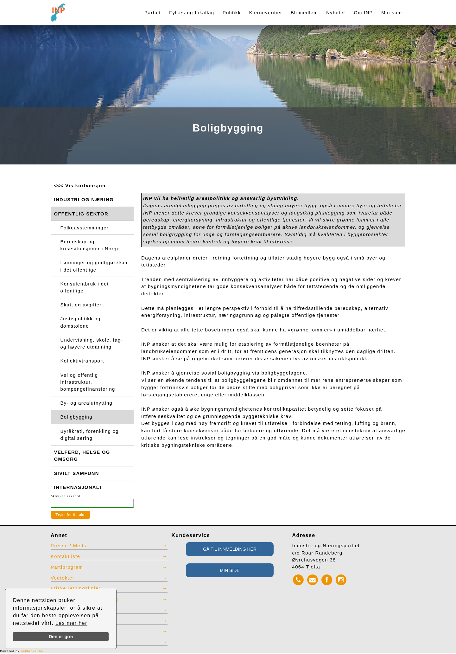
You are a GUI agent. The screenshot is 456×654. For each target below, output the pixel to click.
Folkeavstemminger (84, 227)
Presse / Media (69, 546)
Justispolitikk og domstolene (80, 323)
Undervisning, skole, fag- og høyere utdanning (91, 344)
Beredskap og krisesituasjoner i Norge (90, 245)
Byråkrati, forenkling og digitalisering (89, 435)
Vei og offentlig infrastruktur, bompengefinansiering (88, 382)
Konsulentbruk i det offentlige (84, 287)
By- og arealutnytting (86, 403)
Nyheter (335, 12)
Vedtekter (62, 578)
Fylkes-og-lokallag (191, 12)
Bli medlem (304, 12)
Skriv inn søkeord (65, 496)
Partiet (152, 12)
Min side (391, 12)
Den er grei (61, 636)
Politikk (232, 12)
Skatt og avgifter (81, 305)
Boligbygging (76, 417)
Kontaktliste (65, 557)
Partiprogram (67, 567)
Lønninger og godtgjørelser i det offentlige (94, 266)
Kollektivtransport (82, 361)
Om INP (363, 12)
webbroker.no (32, 651)
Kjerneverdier (265, 12)
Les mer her (71, 623)
